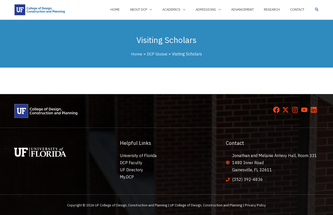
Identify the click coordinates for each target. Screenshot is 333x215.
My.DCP (127, 176)
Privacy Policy (255, 205)
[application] (169, 10)
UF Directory (131, 169)
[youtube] (305, 109)
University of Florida (138, 155)
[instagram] (296, 109)
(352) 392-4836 (247, 179)
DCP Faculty (131, 162)
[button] (316, 10)
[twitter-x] (286, 109)
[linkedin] (314, 109)
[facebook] (277, 109)
